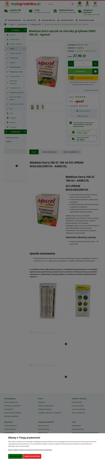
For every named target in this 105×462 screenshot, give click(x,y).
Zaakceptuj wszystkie (32, 456)
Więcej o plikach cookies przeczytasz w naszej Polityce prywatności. (30, 450)
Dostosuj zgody (15, 456)
